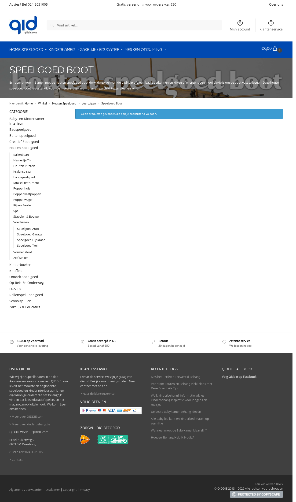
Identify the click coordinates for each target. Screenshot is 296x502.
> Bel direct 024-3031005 (26, 449)
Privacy (85, 487)
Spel (16, 208)
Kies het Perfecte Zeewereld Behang (175, 374)
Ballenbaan (21, 152)
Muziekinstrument (26, 180)
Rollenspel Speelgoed (26, 292)
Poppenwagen (23, 197)
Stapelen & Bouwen (26, 214)
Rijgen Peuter (22, 203)
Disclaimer (53, 487)
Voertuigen (89, 101)
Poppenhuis (21, 186)
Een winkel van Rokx (269, 482)
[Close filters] (57, 109)
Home (29, 101)
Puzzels (15, 286)
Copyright (70, 487)
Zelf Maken (21, 255)
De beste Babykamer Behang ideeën (176, 409)
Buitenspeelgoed (22, 133)
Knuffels (15, 268)
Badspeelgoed (20, 127)
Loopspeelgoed (24, 175)
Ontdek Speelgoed (23, 274)
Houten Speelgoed (64, 101)
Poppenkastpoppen (27, 192)
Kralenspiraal (22, 169)
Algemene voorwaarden (26, 487)
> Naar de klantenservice (97, 391)
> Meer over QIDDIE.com (26, 414)
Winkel (42, 101)
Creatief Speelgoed (24, 139)
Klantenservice (271, 25)
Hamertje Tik (22, 158)
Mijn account (240, 25)
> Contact (16, 457)
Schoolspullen (20, 298)
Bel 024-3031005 (35, 4)
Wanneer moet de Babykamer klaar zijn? (179, 428)
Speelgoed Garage (29, 232)
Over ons (276, 4)
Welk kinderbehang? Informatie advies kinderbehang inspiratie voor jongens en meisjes (179, 397)
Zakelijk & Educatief (24, 304)
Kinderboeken (20, 262)
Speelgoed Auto (28, 226)
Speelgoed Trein (28, 243)
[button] (272, 49)
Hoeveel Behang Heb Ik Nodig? (172, 435)
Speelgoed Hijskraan (31, 237)
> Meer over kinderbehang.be (29, 422)
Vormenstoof (22, 250)
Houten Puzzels (24, 163)
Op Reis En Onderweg (26, 280)
